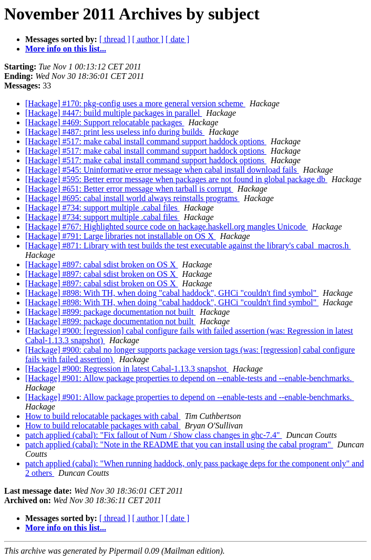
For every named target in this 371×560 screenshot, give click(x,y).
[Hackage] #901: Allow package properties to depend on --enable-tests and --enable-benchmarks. (189, 378)
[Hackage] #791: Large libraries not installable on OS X (120, 236)
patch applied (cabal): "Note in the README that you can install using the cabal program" (179, 444)
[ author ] (148, 39)
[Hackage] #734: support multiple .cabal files (102, 207)
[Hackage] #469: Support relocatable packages (104, 122)
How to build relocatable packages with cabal (102, 416)
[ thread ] (114, 39)
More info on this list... (65, 48)
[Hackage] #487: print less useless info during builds (114, 131)
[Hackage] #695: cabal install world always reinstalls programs (132, 198)
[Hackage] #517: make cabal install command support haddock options (145, 141)
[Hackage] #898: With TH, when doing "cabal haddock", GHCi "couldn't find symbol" (171, 292)
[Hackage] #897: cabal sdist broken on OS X (101, 264)
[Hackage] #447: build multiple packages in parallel (113, 112)
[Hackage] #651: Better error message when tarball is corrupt (129, 188)
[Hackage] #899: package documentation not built (110, 311)
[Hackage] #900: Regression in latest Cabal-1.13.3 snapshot (127, 368)
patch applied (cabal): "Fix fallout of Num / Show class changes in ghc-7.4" (153, 435)
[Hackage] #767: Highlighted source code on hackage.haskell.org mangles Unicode (166, 226)
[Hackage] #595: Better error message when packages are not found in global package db (176, 179)
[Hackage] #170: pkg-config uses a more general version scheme (135, 103)
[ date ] (177, 39)
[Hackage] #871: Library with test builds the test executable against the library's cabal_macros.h (188, 245)
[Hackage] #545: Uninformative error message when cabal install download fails (162, 169)
